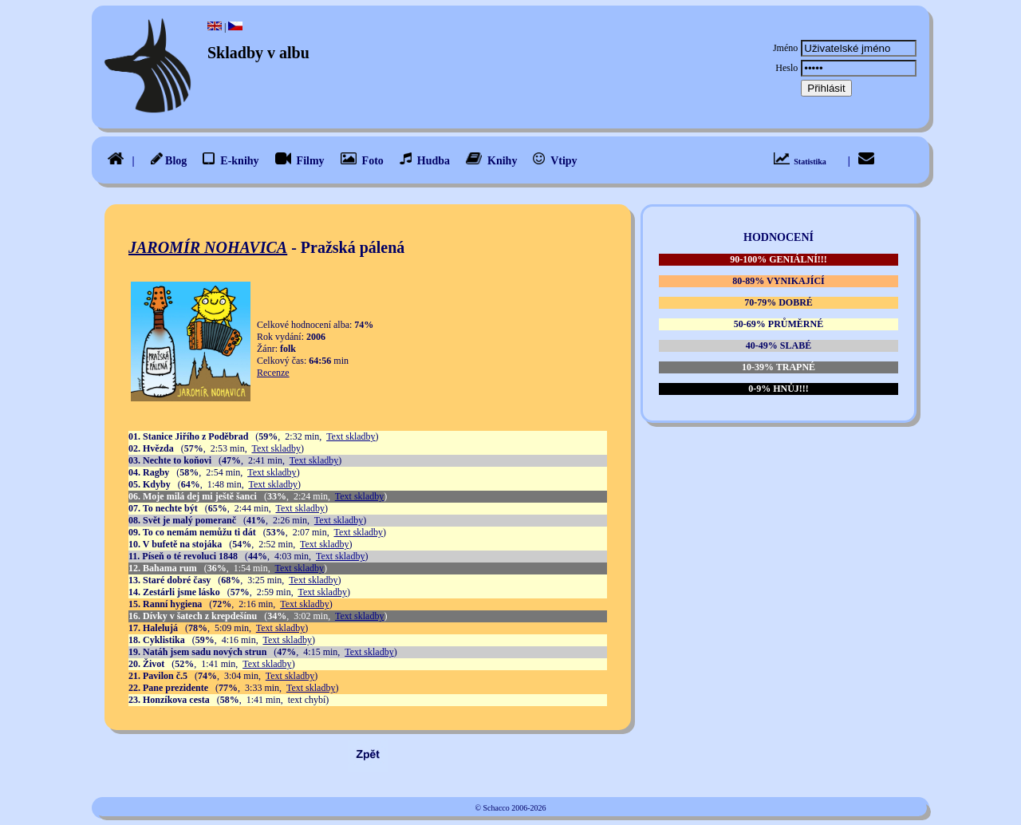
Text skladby (350, 436)
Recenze (273, 372)
